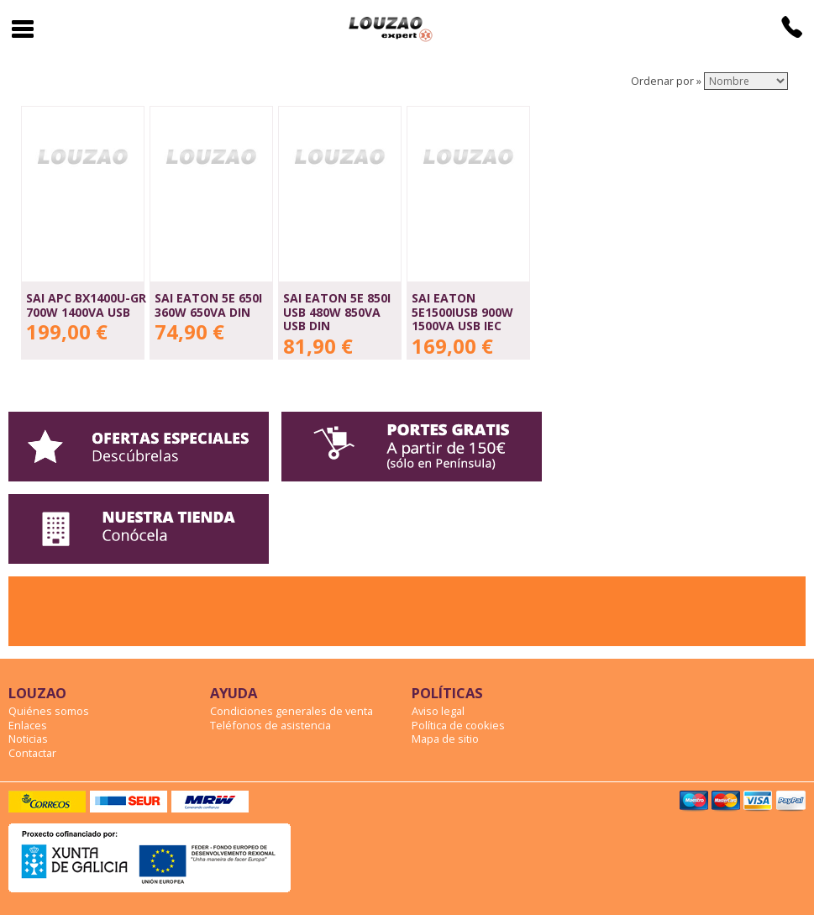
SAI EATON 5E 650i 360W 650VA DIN (208, 305)
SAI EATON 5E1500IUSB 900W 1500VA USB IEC (462, 312)
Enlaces (27, 725)
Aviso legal (438, 710)
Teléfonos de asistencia (270, 725)
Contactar (32, 752)
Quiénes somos (48, 710)
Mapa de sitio (445, 738)
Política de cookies (458, 725)
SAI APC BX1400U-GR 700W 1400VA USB (86, 305)
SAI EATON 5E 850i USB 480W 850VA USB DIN (337, 312)
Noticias (28, 738)
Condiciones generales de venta (291, 710)
